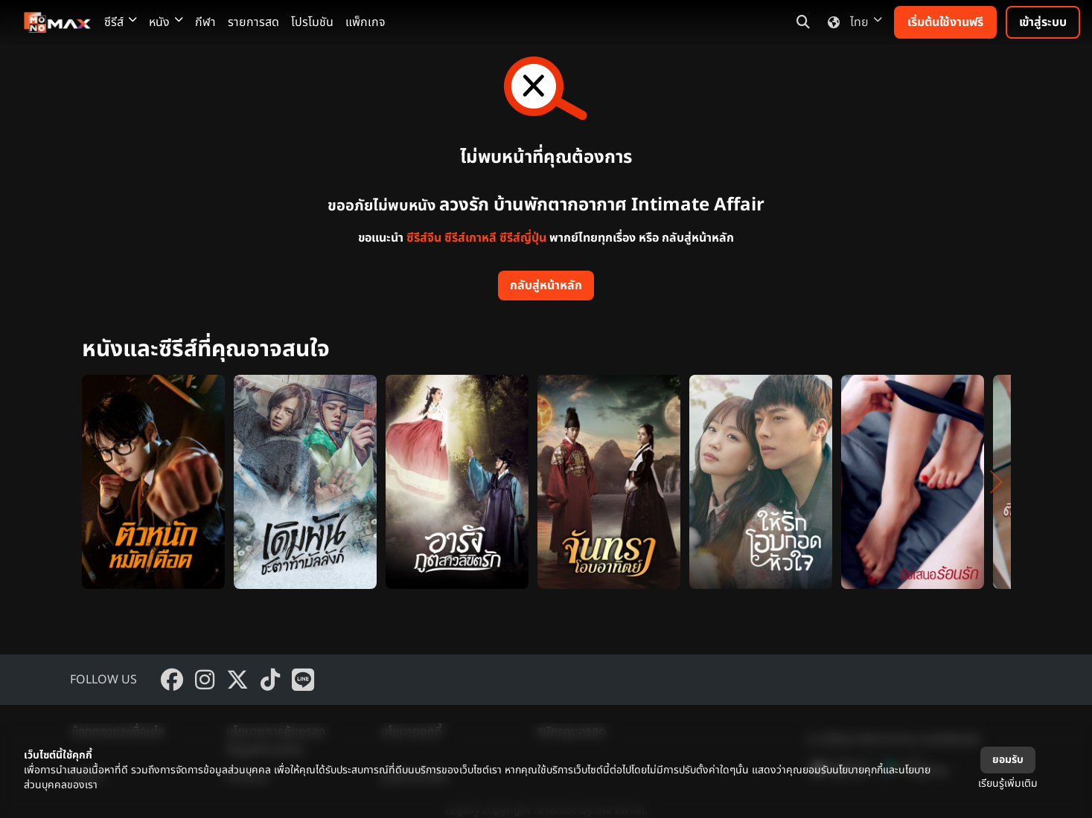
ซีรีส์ (120, 22)
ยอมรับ (1008, 759)
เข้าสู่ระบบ (1043, 22)
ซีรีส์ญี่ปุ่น (522, 238)
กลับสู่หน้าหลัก (546, 285)
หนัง (166, 22)
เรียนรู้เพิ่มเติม (1008, 783)
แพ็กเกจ (365, 22)
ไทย (852, 22)
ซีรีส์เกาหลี (470, 238)
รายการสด (253, 22)
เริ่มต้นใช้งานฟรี (945, 22)
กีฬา (205, 22)
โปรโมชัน (312, 22)
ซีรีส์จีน (423, 238)
